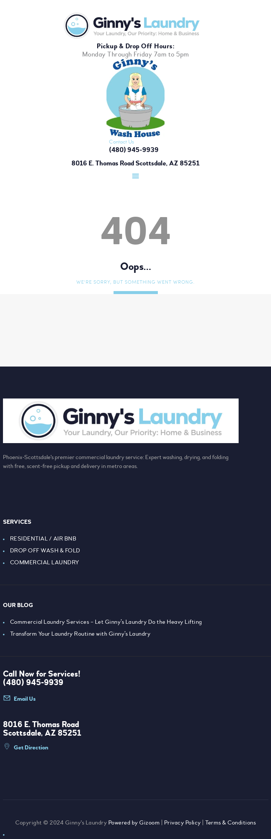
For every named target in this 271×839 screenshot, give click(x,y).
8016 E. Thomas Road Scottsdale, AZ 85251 (135, 163)
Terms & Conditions (230, 822)
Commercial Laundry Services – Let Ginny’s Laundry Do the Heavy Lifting (106, 622)
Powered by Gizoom (134, 822)
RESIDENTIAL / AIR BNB (43, 538)
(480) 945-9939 (33, 682)
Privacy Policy (182, 822)
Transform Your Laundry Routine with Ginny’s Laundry (80, 634)
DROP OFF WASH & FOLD (45, 550)
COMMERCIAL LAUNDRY (44, 562)
